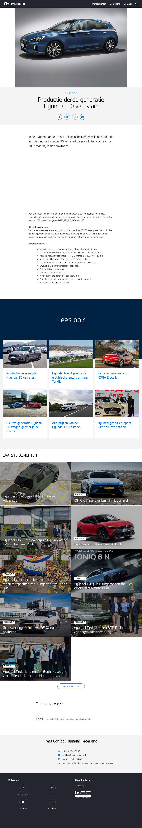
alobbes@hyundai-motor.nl (72, 755)
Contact (128, 3)
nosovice (69, 719)
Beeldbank (115, 3)
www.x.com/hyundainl (70, 759)
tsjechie (60, 719)
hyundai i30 (51, 719)
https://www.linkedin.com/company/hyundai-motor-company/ (87, 763)
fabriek (78, 719)
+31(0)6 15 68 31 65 (69, 751)
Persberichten (99, 3)
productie (86, 719)
